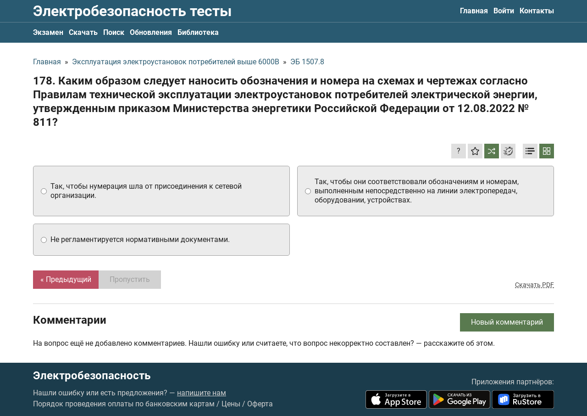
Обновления (151, 32)
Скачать (83, 32)
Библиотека (198, 32)
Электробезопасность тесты (132, 11)
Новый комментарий (507, 322)
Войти (503, 10)
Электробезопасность (91, 375)
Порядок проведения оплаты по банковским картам (124, 403)
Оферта (260, 403)
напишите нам (201, 392)
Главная (474, 10)
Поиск (113, 32)
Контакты (537, 10)
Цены (231, 403)
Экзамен (48, 32)
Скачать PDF (534, 284)
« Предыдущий (65, 279)
